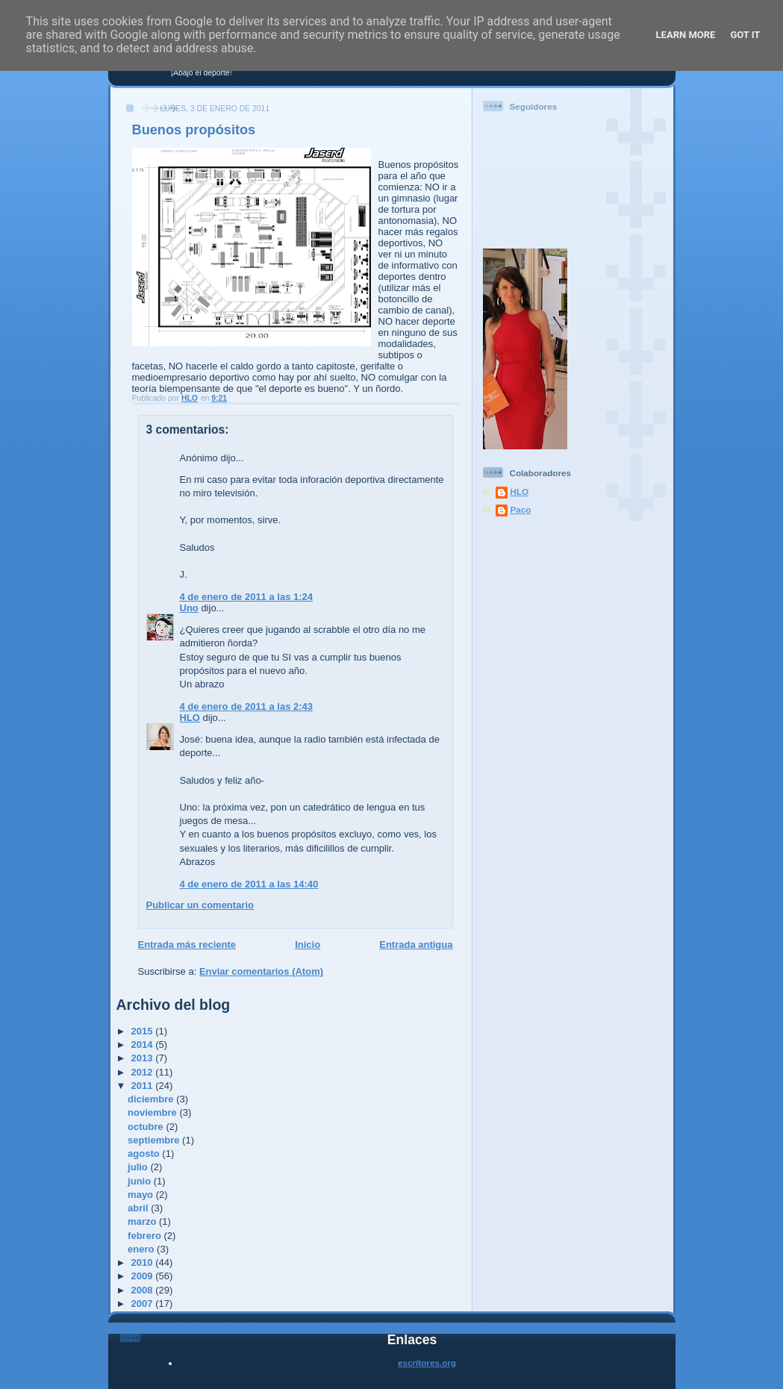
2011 (143, 1085)
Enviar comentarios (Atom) (261, 971)
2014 (143, 1044)
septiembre (155, 1140)
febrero (145, 1235)
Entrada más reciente (187, 944)
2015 (143, 1031)
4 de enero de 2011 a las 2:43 (246, 706)
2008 (143, 1290)
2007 (143, 1303)
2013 (143, 1058)
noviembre (153, 1112)
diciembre (152, 1099)
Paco (521, 509)
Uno (189, 608)
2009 (143, 1276)
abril (139, 1208)
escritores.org (427, 1362)
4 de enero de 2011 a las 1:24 (246, 596)
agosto (145, 1153)
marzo (143, 1221)
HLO (190, 717)
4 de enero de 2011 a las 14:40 (249, 884)
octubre (147, 1126)
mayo (142, 1194)
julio (139, 1167)
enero (142, 1249)
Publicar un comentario (200, 905)
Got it (745, 34)
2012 (143, 1072)
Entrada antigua (415, 944)
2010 (143, 1262)
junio (141, 1181)
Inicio (307, 944)
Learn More (686, 34)
